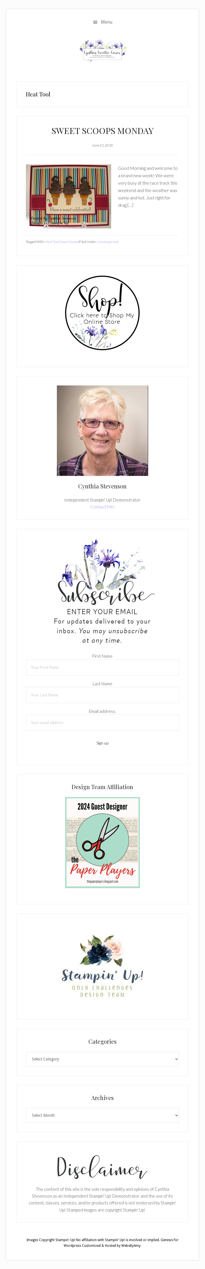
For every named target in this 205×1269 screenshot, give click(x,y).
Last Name (102, 683)
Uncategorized (108, 242)
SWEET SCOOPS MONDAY (102, 130)
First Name (102, 656)
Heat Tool (52, 242)
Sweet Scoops (69, 242)
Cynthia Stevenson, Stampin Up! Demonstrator (102, 51)
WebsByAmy (130, 1246)
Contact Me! (102, 506)
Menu (107, 22)
